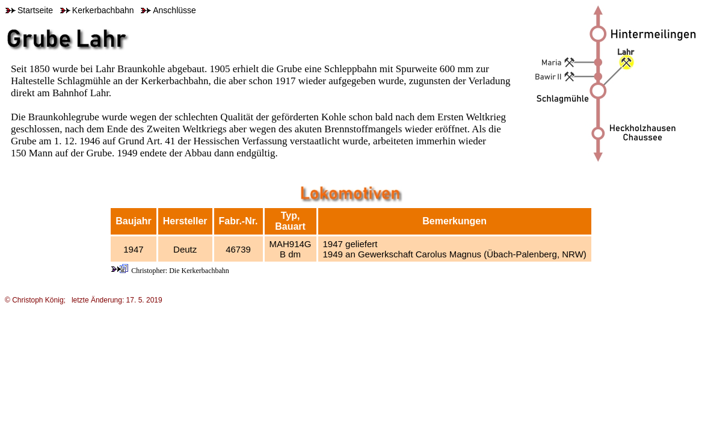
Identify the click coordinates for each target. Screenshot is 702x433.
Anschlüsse (168, 10)
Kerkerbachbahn (97, 10)
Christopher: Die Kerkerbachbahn (180, 270)
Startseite (29, 10)
